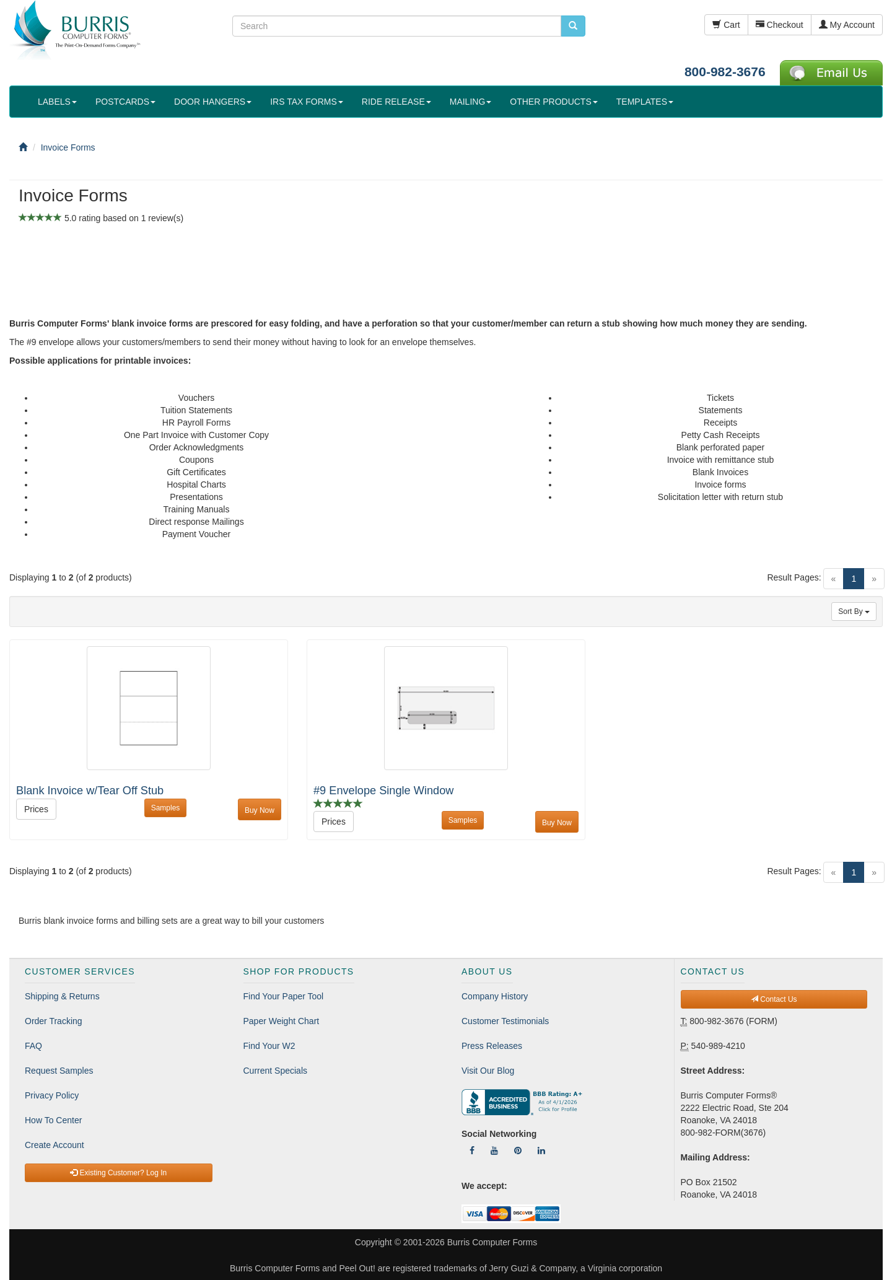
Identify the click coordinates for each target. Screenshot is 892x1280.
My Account (847, 25)
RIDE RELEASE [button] (396, 102)
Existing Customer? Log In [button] (118, 1172)
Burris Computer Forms (492, 1242)
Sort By (854, 611)
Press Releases (491, 1046)
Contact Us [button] (774, 999)
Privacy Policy (52, 1095)
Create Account (54, 1145)
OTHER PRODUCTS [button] (553, 102)
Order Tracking (53, 1021)
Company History (494, 996)
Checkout (779, 25)
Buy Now (259, 810)
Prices (36, 809)
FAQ (33, 1046)
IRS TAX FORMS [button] (306, 102)
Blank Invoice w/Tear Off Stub (90, 790)
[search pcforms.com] (573, 26)
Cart (726, 25)
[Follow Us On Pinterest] (518, 1150)
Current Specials (275, 1071)
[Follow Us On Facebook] (472, 1150)
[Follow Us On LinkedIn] (541, 1150)
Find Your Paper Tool (283, 996)
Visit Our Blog (487, 1071)
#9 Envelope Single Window (383, 790)
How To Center (53, 1120)
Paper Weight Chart (281, 1021)
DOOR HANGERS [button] (212, 102)
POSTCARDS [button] (125, 102)
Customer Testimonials (505, 1021)
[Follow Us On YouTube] (494, 1150)
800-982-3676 (725, 71)
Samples (165, 808)
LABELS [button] (57, 102)
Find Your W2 (269, 1046)
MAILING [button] (471, 102)
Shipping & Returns (62, 996)
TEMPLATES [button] (644, 102)
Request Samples (59, 1071)
